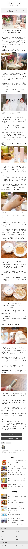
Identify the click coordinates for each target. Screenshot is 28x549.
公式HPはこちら (12, 434)
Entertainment (19, 534)
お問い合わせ (4, 545)
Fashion (3, 536)
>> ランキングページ (22, 524)
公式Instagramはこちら (12, 438)
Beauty (17, 531)
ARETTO (5, 8)
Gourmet (3, 534)
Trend (2, 531)
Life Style (18, 536)
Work (17, 539)
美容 (3, 442)
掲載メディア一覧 (19, 545)
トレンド (8, 442)
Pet (2, 539)
